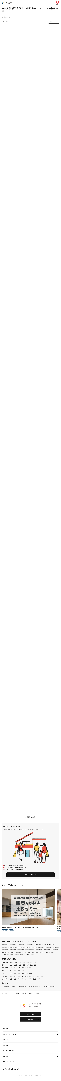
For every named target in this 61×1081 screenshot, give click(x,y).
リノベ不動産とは (9, 1050)
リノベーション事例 (9, 1034)
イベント (6, 1039)
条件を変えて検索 (30, 817)
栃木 (31, 965)
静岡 (19, 970)
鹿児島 (34, 979)
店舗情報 (6, 1045)
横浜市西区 (34, 947)
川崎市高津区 (26, 947)
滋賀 (23, 973)
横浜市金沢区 (11, 952)
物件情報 (30, 994)
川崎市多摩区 (54, 949)
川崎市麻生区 (13, 949)
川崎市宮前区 (48, 947)
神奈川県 (37, 994)
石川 (19, 967)
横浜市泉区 (28, 952)
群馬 (35, 965)
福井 (23, 967)
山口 (26, 976)
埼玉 (20, 965)
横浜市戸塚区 (20, 949)
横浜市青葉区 (30, 944)
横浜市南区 (41, 947)
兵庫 (15, 973)
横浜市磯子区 (39, 949)
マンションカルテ (9, 1061)
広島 (23, 976)
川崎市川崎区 (37, 944)
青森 (16, 962)
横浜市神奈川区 (13, 944)
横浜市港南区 (5, 949)
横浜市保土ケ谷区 (29, 949)
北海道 (12, 962)
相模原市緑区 (10, 954)
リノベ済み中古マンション (8, 986)
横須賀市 (51, 952)
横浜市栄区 (4, 952)
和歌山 (30, 973)
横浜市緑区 (52, 944)
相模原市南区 (47, 949)
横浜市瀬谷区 (35, 952)
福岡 (11, 979)
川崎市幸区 (11, 947)
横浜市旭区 (4, 947)
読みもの (6, 1056)
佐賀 (15, 979)
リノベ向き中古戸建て (49, 986)
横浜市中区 (45, 944)
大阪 (11, 973)
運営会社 (20, 1075)
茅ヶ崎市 (4, 954)
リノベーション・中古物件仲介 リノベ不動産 (14, 994)
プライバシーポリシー (28, 1075)
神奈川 (15, 965)
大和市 (42, 952)
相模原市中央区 (20, 952)
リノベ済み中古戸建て (22, 986)
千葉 (24, 965)
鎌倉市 (21, 954)
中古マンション (45, 994)
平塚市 (46, 952)
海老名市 (26, 954)
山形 (31, 962)
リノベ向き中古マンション (36, 986)
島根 (15, 976)
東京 (11, 965)
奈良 (26, 973)
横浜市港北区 (5, 944)
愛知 (11, 970)
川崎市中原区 (18, 947)
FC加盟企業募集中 (38, 1075)
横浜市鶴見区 (22, 944)
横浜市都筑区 (56, 947)
